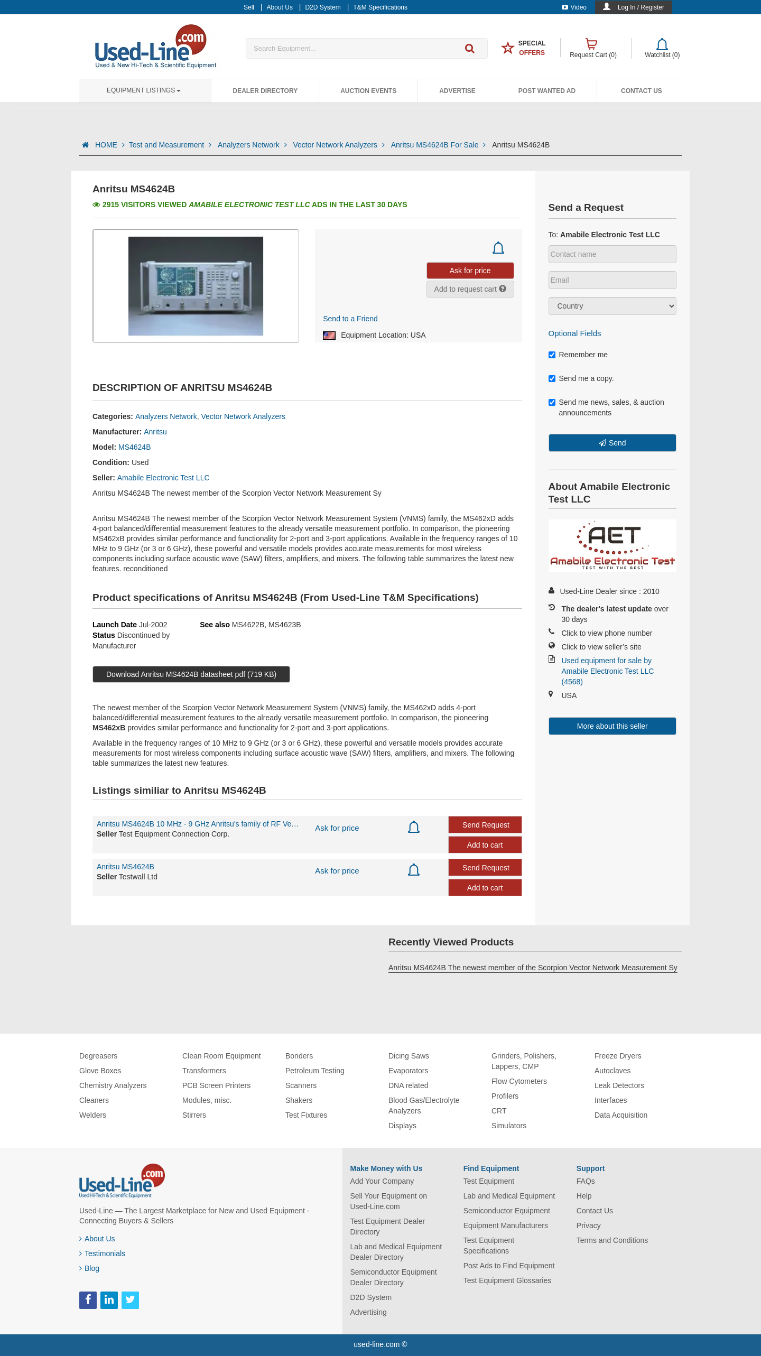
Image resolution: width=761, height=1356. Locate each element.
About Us (97, 1238)
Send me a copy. (581, 378)
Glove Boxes (100, 1070)
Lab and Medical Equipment (509, 1196)
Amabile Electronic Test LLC (163, 477)
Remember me (578, 354)
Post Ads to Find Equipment (509, 1265)
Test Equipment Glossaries (507, 1280)
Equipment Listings (144, 90)
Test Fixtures (306, 1115)
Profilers (504, 1096)
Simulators (508, 1125)
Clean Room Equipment (221, 1056)
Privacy (589, 1225)
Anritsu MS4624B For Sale (439, 145)
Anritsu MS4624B (125, 866)
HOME (110, 145)
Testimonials (102, 1253)
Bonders (299, 1056)
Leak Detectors (619, 1085)
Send (617, 443)
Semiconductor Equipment (506, 1210)
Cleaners (94, 1100)
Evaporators (408, 1070)
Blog (89, 1268)
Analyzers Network (253, 145)
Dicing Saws (408, 1056)
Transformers (204, 1070)
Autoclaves (612, 1070)
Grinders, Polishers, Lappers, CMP (523, 1061)
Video (574, 7)
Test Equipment (489, 1181)
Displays (402, 1125)
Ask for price (337, 827)
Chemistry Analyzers (113, 1085)
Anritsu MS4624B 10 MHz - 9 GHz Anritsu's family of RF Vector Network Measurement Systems (198, 824)
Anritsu (155, 432)
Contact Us (641, 91)
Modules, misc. (206, 1100)
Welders (92, 1115)
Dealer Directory (265, 91)
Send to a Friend (350, 318)
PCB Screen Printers (216, 1085)
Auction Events (368, 91)
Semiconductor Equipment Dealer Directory (393, 1277)
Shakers (298, 1100)
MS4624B (134, 447)
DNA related (408, 1085)
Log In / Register (641, 7)
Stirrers (194, 1115)
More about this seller (612, 726)
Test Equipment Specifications (489, 1245)
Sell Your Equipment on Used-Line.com (389, 1201)
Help (584, 1196)
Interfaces (611, 1100)
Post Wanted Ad (547, 91)
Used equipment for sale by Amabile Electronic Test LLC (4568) (608, 671)
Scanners (301, 1085)
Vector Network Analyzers (339, 145)
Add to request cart (470, 289)
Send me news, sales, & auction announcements (606, 407)
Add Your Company (382, 1181)
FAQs (586, 1181)
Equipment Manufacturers (505, 1225)
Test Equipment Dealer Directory (387, 1226)
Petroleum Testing (315, 1070)
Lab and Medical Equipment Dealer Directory (396, 1251)
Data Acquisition (621, 1115)
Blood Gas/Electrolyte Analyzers (424, 1105)
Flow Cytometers (519, 1081)
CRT (499, 1111)
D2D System (371, 1297)
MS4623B (284, 624)
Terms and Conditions (612, 1240)
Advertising (368, 1312)
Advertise (457, 91)
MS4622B (248, 624)
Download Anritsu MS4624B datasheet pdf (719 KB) (191, 674)
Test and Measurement (171, 145)
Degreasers (98, 1056)
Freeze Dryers (618, 1056)
